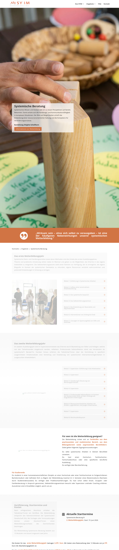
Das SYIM (78, 4)
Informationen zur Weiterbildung (28, 129)
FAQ (99, 4)
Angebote (90, 4)
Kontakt (107, 4)
